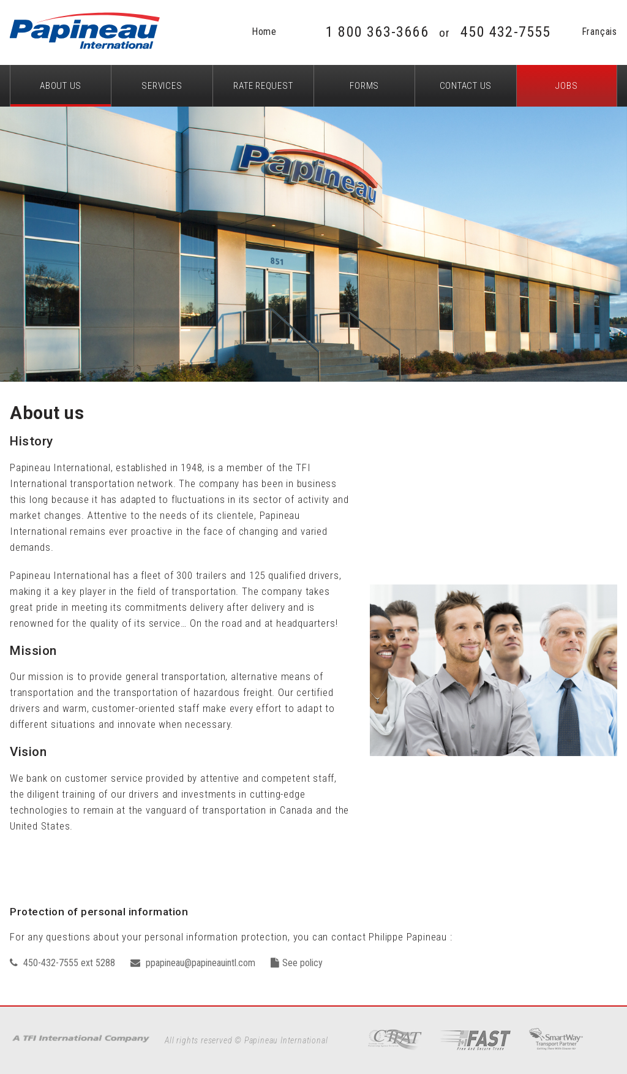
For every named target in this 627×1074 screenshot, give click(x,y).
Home (264, 31)
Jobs (566, 85)
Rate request (263, 85)
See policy (297, 963)
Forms (364, 85)
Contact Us (466, 85)
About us (60, 85)
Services (161, 85)
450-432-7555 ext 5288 (62, 963)
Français (599, 31)
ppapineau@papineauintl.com (192, 963)
